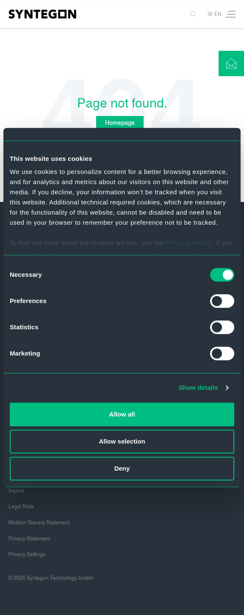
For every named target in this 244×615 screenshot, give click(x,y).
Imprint (16, 491)
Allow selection (122, 441)
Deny (122, 468)
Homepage (120, 123)
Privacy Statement (29, 539)
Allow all (122, 414)
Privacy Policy (189, 242)
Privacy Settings (26, 554)
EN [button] (214, 14)
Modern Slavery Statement (38, 523)
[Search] (194, 14)
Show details (198, 387)
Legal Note (21, 507)
